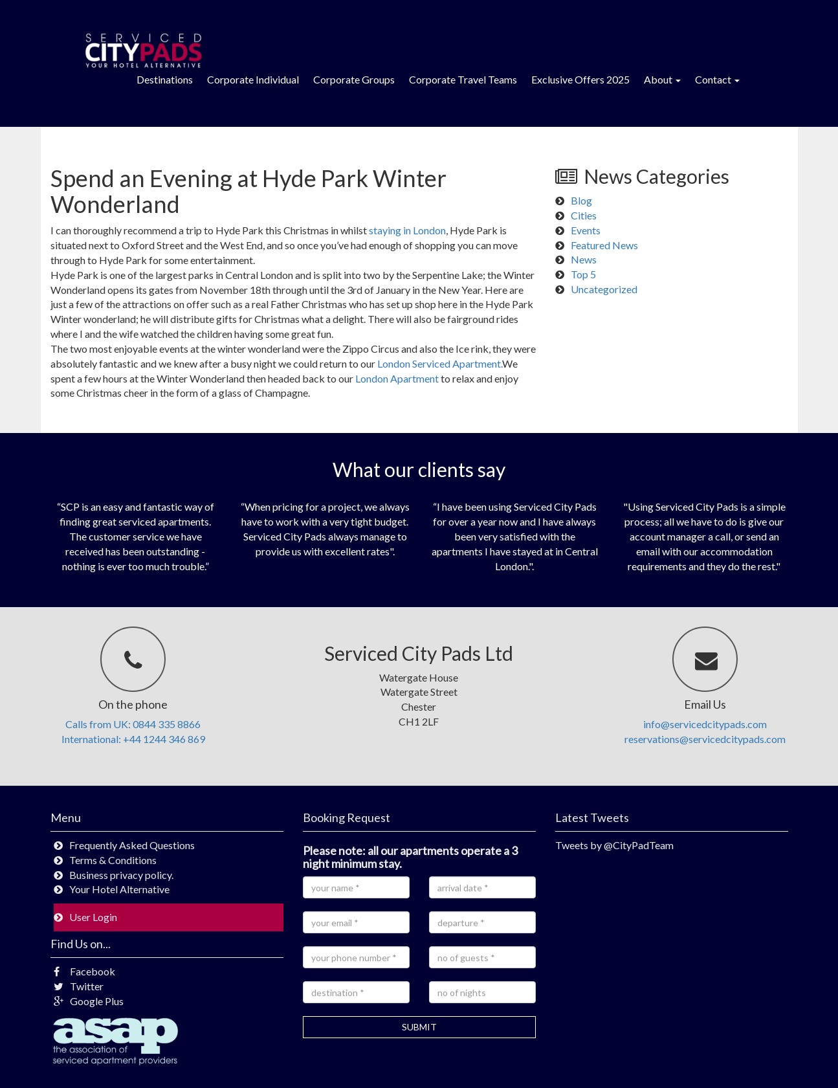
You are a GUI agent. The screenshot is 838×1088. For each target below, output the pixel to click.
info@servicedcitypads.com (705, 724)
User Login (93, 917)
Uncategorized (604, 289)
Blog (581, 200)
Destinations (165, 79)
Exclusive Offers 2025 (580, 79)
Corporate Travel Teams (463, 79)
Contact (717, 79)
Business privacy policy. (121, 875)
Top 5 (583, 274)
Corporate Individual (253, 79)
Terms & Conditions (113, 860)
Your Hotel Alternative (119, 889)
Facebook (84, 971)
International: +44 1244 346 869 (133, 739)
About (662, 79)
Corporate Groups (354, 79)
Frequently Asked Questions (132, 845)
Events (586, 230)
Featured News (604, 245)
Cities (584, 215)
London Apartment (397, 378)
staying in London (407, 230)
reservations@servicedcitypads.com (705, 739)
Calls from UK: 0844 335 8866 (133, 724)
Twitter (79, 986)
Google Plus (89, 1001)
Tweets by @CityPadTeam (614, 845)
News (584, 259)
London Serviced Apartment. (439, 363)
